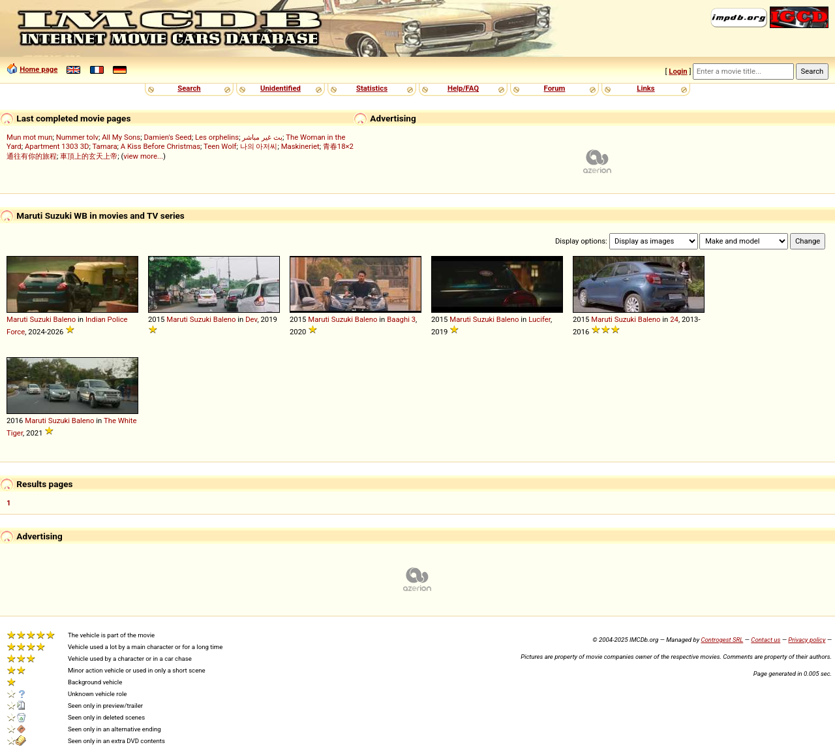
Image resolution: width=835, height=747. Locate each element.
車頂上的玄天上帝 (88, 156)
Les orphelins (217, 137)
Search (188, 88)
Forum (555, 88)
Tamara (104, 146)
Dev (251, 319)
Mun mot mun (30, 137)
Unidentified (280, 88)
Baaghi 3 (401, 319)
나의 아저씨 (259, 146)
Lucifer (539, 319)
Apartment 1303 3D (57, 146)
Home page (38, 69)
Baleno (64, 319)
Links (645, 88)
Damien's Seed (167, 137)
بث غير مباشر (262, 137)
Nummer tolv (77, 137)
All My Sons (121, 137)
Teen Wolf (220, 146)
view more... (143, 156)
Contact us (765, 639)
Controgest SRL (722, 639)
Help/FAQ (463, 88)
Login (678, 71)
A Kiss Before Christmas (160, 146)
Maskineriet (300, 146)
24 (674, 319)
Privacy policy (806, 639)
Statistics (371, 88)
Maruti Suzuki (29, 319)
